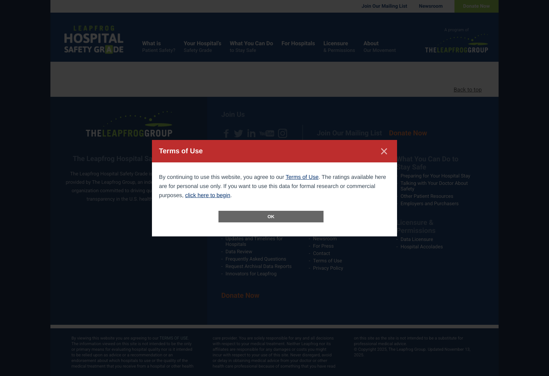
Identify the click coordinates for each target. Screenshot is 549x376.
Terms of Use (302, 177)
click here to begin (207, 196)
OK (270, 216)
